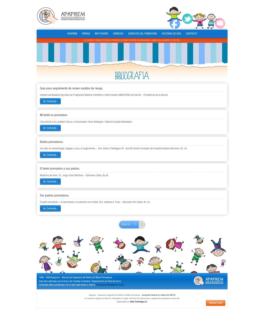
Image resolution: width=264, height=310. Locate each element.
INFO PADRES (101, 33)
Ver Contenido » (50, 101)
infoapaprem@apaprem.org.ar (110, 285)
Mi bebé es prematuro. (54, 115)
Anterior (125, 224)
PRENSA (86, 33)
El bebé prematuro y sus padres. (60, 168)
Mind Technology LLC (138, 302)
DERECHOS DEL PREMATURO (142, 33)
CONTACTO (191, 33)
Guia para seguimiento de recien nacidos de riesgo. (71, 88)
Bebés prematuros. (52, 142)
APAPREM (72, 33)
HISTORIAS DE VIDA (171, 33)
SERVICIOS (118, 33)
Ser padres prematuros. (54, 195)
